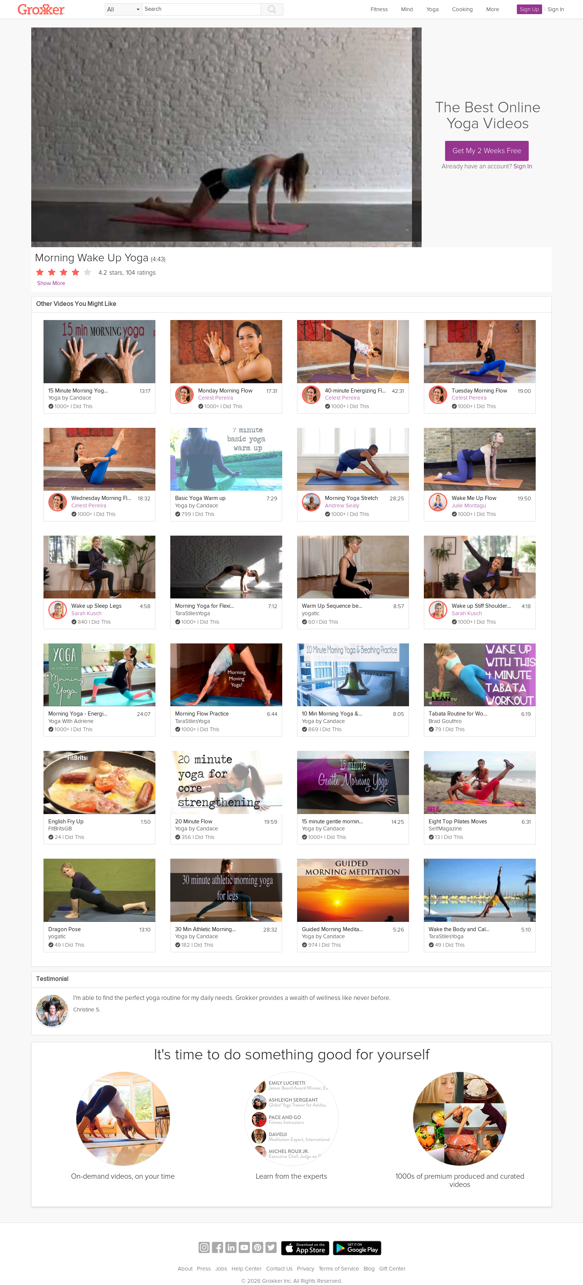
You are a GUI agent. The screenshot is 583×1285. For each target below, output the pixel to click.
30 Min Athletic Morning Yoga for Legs (205, 929)
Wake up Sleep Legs (96, 606)
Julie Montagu (469, 505)
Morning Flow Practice (202, 714)
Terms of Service (339, 1268)
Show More (51, 283)
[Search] (201, 9)
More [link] (492, 9)
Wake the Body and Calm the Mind (459, 929)
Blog (369, 1268)
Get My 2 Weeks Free (486, 150)
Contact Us (279, 1268)
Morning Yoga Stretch (351, 498)
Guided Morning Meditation (332, 929)
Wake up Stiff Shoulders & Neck (482, 606)
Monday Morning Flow (225, 391)
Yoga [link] (432, 9)
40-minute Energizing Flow (355, 391)
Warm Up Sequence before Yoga (332, 606)
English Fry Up (66, 821)
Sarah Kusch (86, 613)
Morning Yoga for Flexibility (205, 606)
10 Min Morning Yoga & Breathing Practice (332, 714)
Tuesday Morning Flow (479, 391)
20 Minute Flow (193, 821)
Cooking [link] (462, 9)
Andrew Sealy (342, 505)
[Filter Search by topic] (123, 10)
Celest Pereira (215, 397)
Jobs (221, 1268)
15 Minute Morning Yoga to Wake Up (79, 391)
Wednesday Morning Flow (102, 498)
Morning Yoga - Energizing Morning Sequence (79, 714)
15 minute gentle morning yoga (332, 821)
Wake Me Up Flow (474, 498)
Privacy (305, 1268)
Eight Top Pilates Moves (458, 821)
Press (204, 1268)
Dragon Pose (64, 929)
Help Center (247, 1268)
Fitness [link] (379, 9)
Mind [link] (407, 9)
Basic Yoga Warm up (200, 498)
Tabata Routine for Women (459, 714)
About (185, 1268)
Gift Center (392, 1268)
